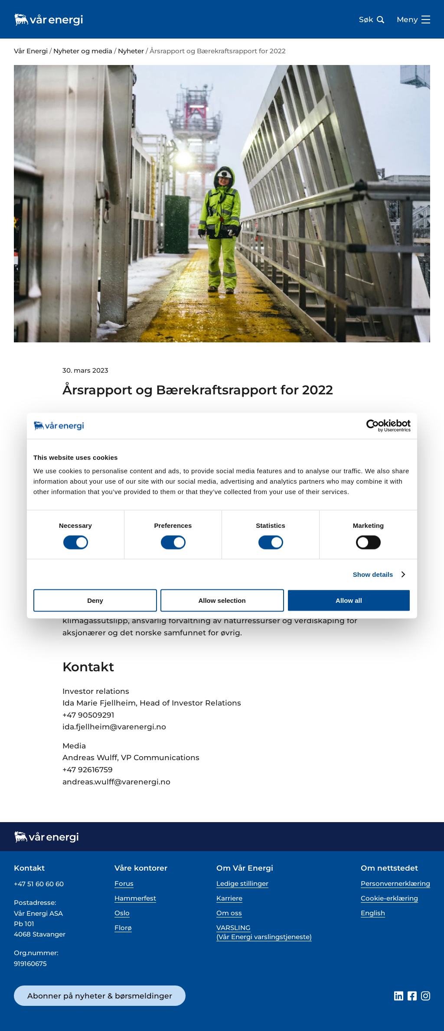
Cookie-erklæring (389, 898)
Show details (373, 574)
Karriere (229, 898)
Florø (123, 928)
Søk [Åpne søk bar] (371, 19)
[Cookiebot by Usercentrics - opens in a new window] (373, 425)
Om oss (229, 913)
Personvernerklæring (395, 883)
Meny (413, 19)
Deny (95, 600)
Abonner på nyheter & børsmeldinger (99, 995)
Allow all (349, 600)
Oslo (122, 913)
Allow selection (221, 600)
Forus (124, 883)
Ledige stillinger (242, 883)
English (373, 913)
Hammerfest (135, 898)
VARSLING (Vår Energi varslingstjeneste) (264, 932)
